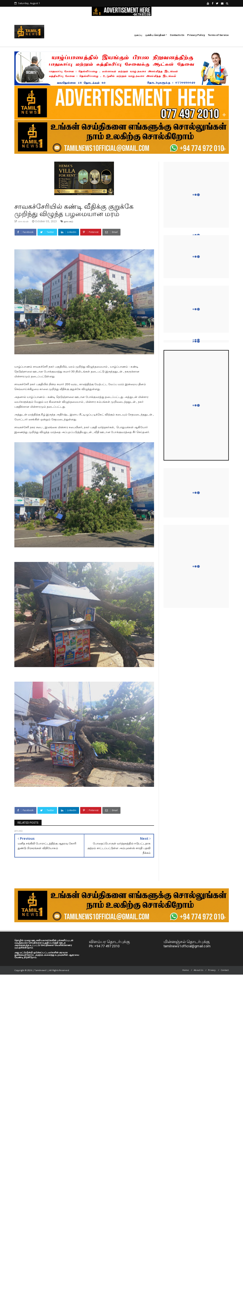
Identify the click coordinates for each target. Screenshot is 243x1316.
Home (185, 970)
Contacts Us (177, 35)
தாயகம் (68, 221)
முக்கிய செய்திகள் (155, 35)
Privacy (212, 970)
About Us (198, 970)
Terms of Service (218, 35)
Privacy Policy (196, 35)
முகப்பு (138, 35)
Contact (225, 970)
